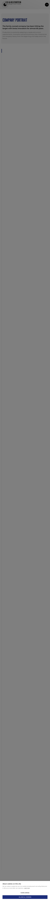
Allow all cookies (25, 897)
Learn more (27, 888)
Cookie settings (25, 892)
